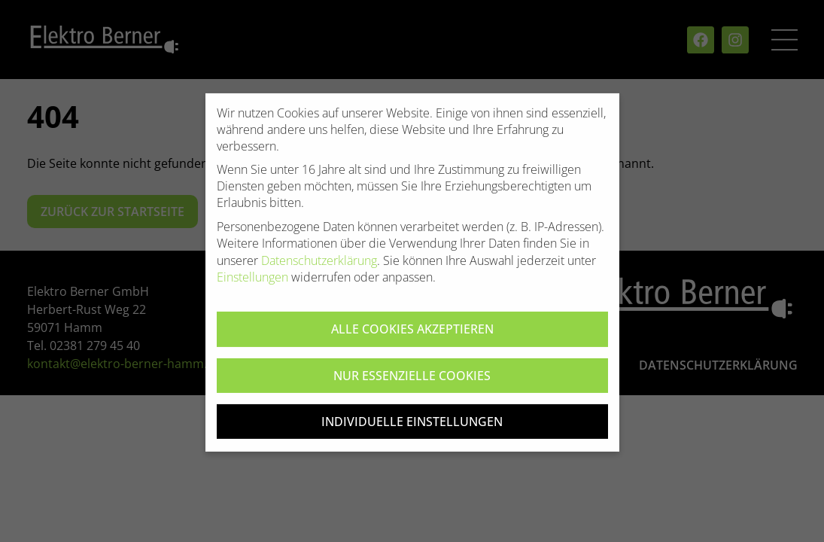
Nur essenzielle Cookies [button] (412, 384)
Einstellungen (252, 286)
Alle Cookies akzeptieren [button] (412, 338)
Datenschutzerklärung (319, 268)
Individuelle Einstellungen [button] (412, 430)
